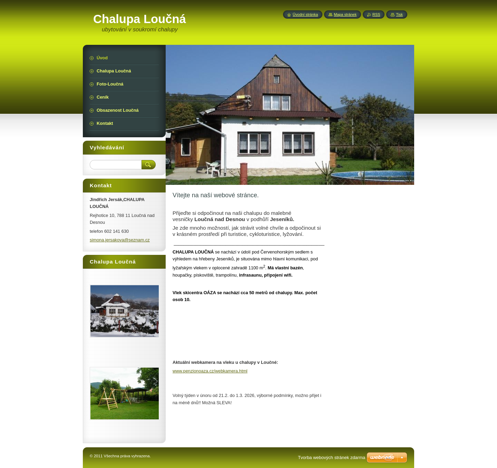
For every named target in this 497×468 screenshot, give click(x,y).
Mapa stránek (345, 14)
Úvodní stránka (305, 14)
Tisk (399, 14)
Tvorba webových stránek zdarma (331, 457)
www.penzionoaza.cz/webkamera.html (210, 371)
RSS (376, 14)
